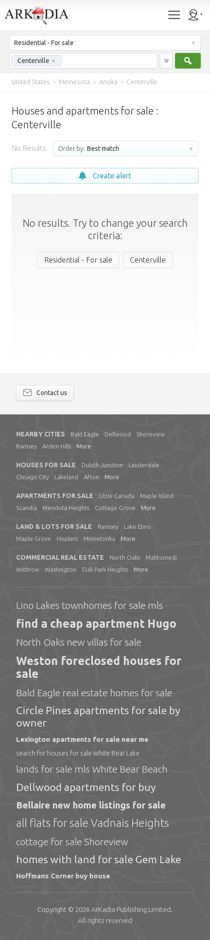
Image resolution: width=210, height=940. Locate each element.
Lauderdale (143, 465)
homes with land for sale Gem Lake (98, 859)
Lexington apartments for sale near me (82, 739)
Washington (60, 569)
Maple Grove (33, 538)
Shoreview (150, 434)
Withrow (27, 569)
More (83, 446)
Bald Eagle (84, 434)
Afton (91, 477)
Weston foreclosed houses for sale (98, 667)
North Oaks (125, 557)
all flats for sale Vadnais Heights (92, 823)
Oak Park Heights (105, 569)
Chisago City (32, 477)
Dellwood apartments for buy (86, 787)
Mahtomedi (161, 557)
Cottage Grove (115, 507)
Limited (131, 909)
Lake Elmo (137, 526)
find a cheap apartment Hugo (96, 623)
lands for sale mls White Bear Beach (92, 768)
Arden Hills (56, 446)
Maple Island (157, 496)
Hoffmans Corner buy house (63, 876)
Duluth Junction (102, 465)
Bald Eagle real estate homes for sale (94, 692)
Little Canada (116, 496)
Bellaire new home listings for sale (91, 805)
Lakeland (66, 477)
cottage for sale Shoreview (72, 841)
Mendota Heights (65, 507)
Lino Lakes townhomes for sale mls (89, 605)
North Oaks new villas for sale (78, 642)
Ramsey (26, 446)
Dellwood (118, 434)
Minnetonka (99, 538)
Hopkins (67, 538)
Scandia (26, 507)
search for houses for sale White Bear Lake (78, 753)
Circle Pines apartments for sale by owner (98, 716)
